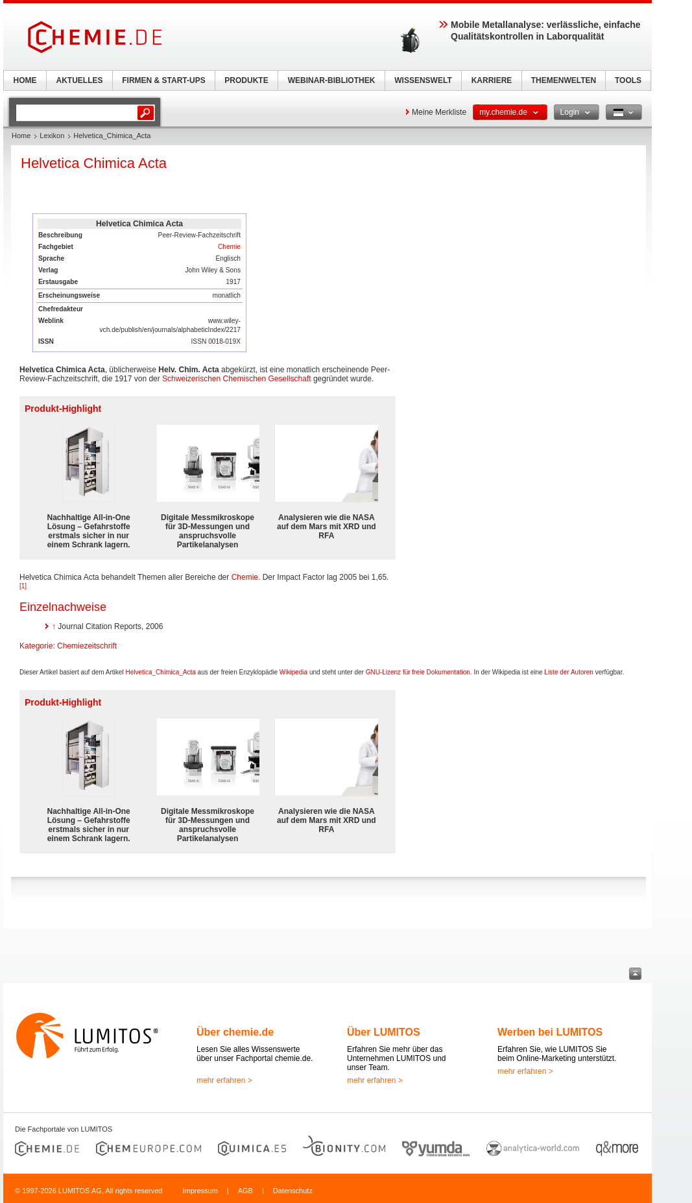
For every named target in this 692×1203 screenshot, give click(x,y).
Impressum (199, 1191)
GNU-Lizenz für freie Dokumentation (418, 672)
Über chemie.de (235, 1032)
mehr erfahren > (224, 1080)
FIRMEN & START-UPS (163, 80)
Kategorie (36, 645)
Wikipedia (293, 672)
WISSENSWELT (422, 80)
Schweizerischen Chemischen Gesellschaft (236, 378)
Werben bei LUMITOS (550, 1032)
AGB (245, 1191)
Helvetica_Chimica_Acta (160, 672)
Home (21, 135)
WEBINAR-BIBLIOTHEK (332, 80)
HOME (25, 80)
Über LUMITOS (383, 1032)
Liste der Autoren (568, 672)
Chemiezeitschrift (87, 645)
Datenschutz (293, 1191)
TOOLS (628, 80)
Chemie (229, 246)
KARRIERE (491, 80)
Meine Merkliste (439, 112)
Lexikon (52, 135)
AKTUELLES (79, 80)
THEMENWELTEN (563, 80)
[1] (23, 586)
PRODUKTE (246, 80)
